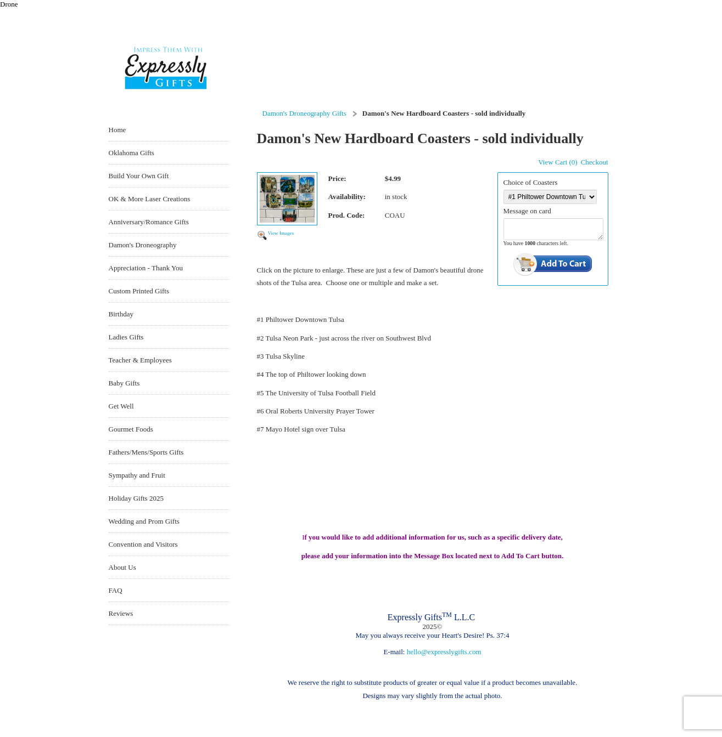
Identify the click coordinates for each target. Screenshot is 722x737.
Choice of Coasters (530, 182)
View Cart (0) (557, 162)
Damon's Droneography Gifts (304, 113)
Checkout (594, 162)
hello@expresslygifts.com (444, 652)
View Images (281, 233)
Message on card (527, 211)
